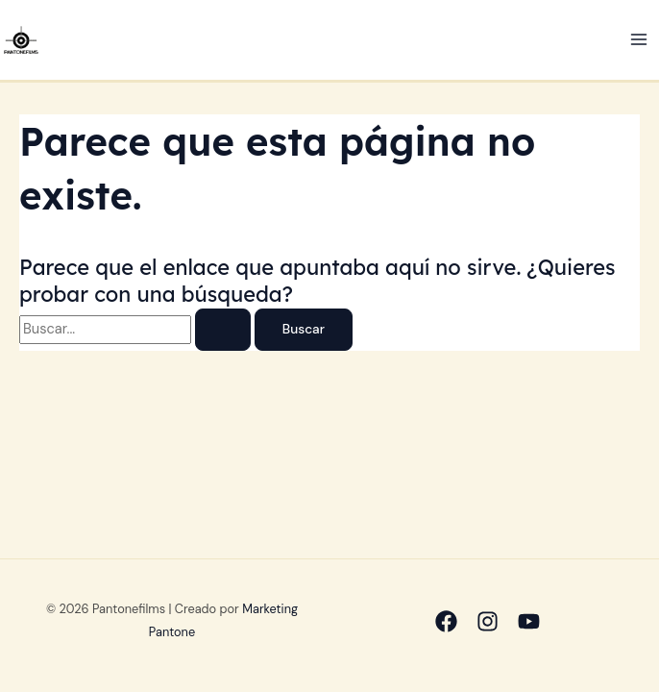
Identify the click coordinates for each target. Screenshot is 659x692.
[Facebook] (446, 621)
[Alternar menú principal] (639, 39)
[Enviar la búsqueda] (223, 330)
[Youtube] (529, 621)
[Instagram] (487, 621)
